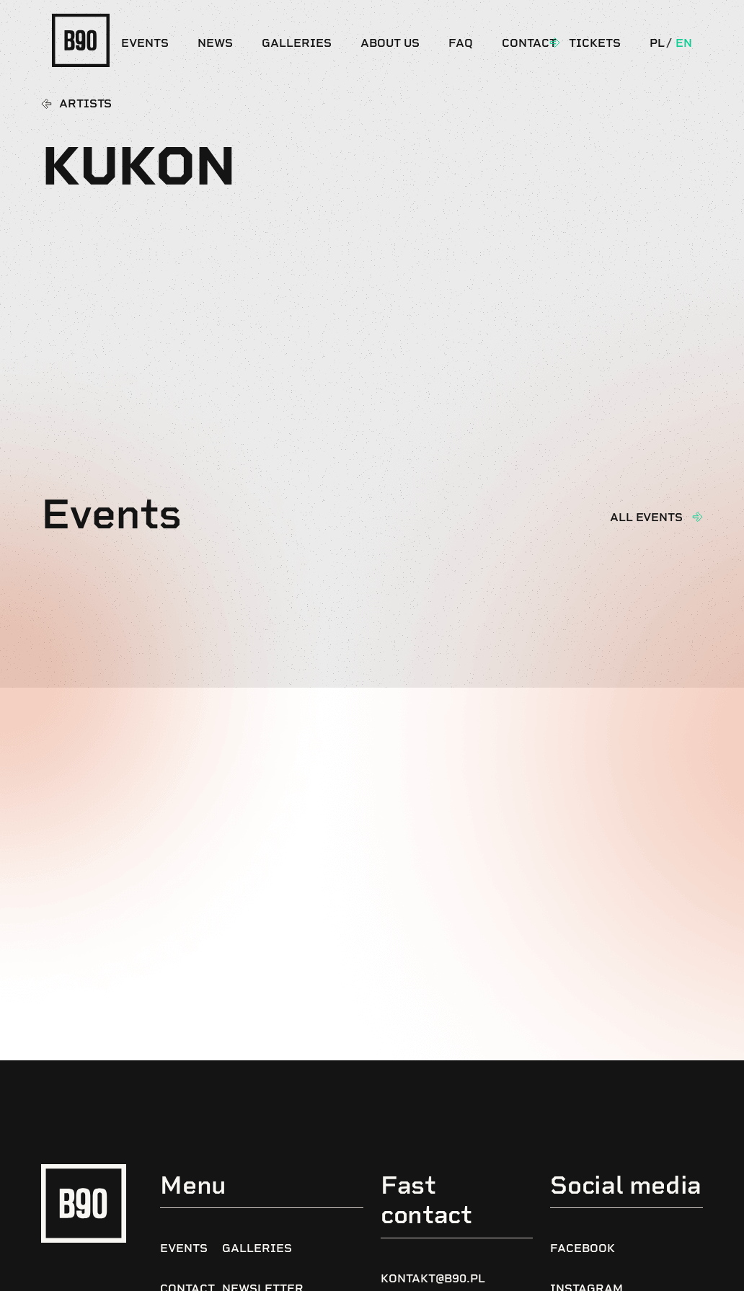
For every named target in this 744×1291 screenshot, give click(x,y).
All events (646, 517)
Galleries (297, 43)
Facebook (582, 1248)
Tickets (595, 43)
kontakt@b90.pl (433, 1278)
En (684, 43)
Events (145, 43)
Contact (529, 43)
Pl (657, 43)
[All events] (697, 517)
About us (390, 43)
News (215, 43)
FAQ (460, 43)
